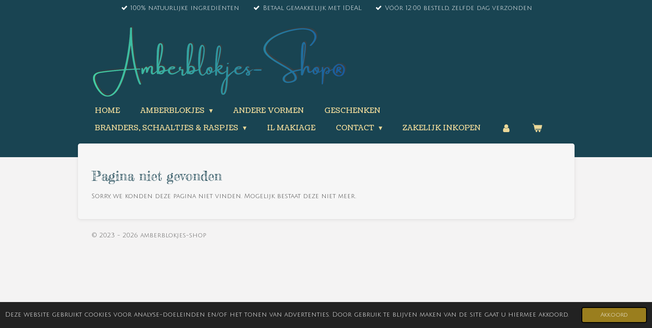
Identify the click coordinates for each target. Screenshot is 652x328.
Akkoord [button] (614, 315)
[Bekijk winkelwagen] (537, 128)
